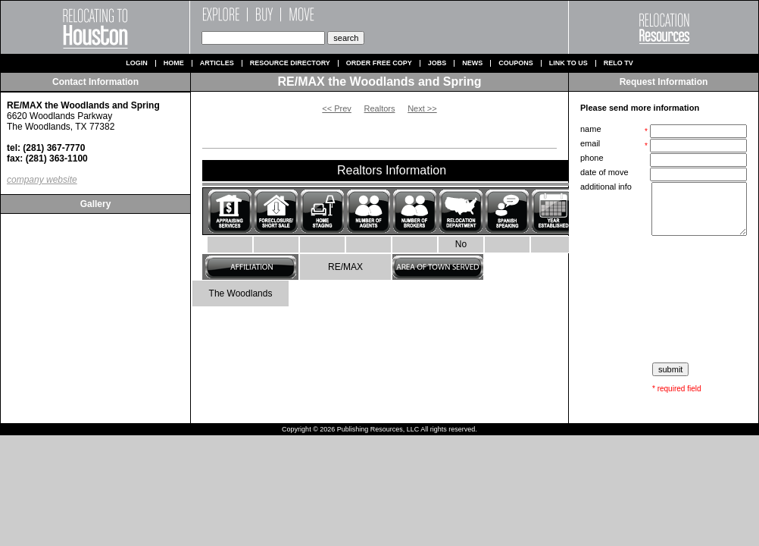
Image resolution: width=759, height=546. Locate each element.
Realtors (379, 108)
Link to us (568, 63)
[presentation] (665, 299)
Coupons (515, 63)
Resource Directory (290, 63)
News (472, 63)
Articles (217, 63)
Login (137, 63)
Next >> (422, 108)
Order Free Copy (379, 63)
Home (174, 63)
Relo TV (618, 63)
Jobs (437, 63)
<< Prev (336, 108)
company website (42, 179)
